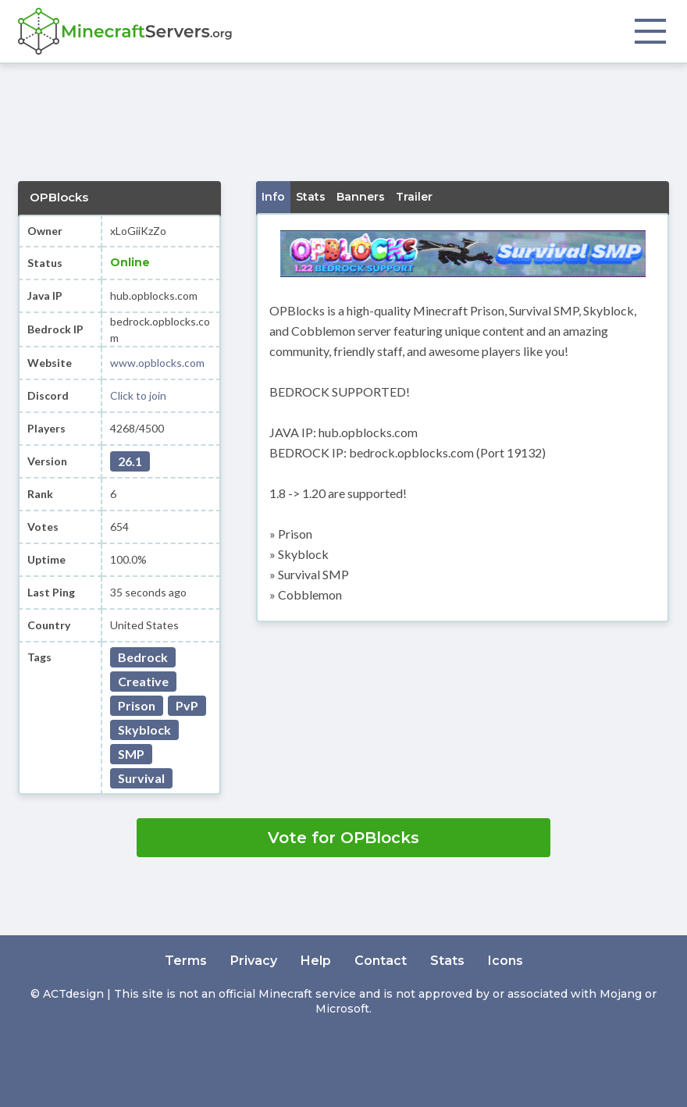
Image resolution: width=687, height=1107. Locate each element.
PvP (187, 705)
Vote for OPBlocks (343, 837)
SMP (131, 753)
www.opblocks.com (157, 362)
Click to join (138, 395)
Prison (136, 705)
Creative (143, 681)
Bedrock (143, 657)
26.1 (130, 461)
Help (316, 960)
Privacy (253, 960)
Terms (186, 960)
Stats (447, 960)
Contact (380, 960)
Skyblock (144, 729)
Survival (141, 778)
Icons (505, 960)
